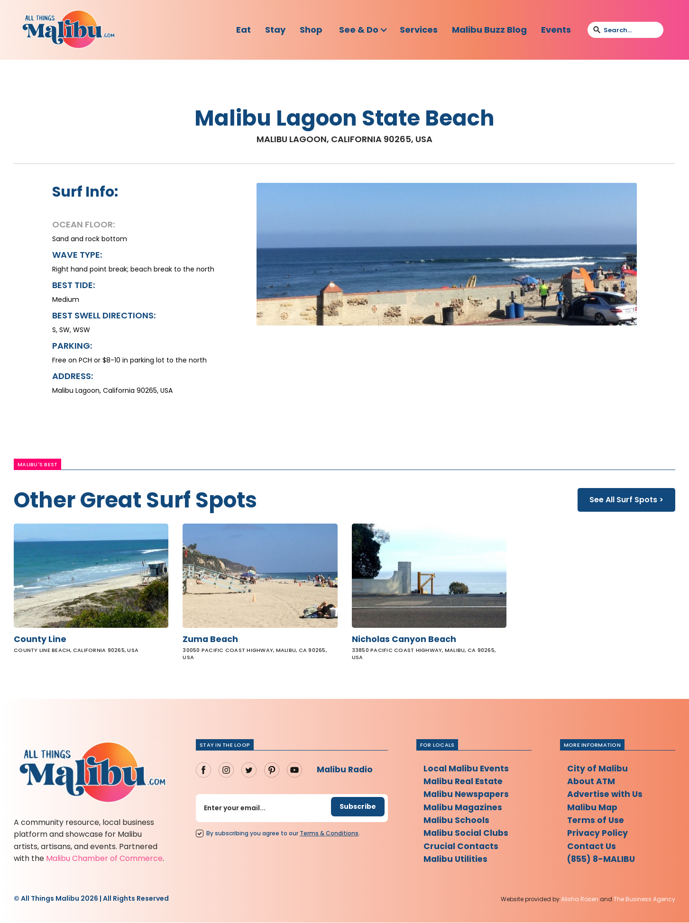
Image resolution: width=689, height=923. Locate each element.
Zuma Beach (211, 639)
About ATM (591, 782)
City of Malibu (598, 769)
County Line (40, 639)
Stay (275, 30)
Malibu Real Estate (464, 782)
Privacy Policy (598, 836)
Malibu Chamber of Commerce (104, 858)
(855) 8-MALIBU (603, 862)
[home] (68, 30)
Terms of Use (596, 822)
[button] (363, 29)
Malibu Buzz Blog (489, 30)
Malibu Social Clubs (466, 836)
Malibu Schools (456, 822)
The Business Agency (644, 900)
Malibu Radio (346, 770)
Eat (243, 30)
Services (419, 30)
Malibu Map (593, 809)
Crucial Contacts (461, 849)
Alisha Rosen (579, 900)
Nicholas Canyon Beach (405, 639)
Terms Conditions (329, 834)
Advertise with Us (606, 796)
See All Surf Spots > (626, 499)
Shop (311, 30)
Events (556, 30)
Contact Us (592, 849)
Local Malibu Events (467, 769)
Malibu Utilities (456, 862)
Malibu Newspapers (468, 796)
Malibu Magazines (464, 809)
